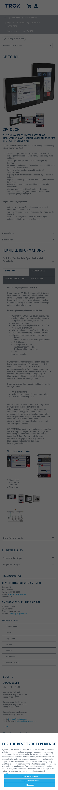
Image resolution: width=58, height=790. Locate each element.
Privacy (5, 773)
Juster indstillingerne (30, 776)
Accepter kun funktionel (29, 780)
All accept (30, 785)
